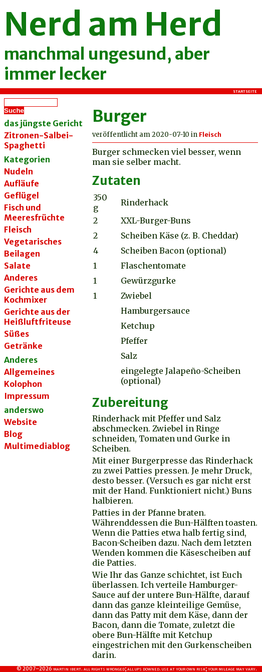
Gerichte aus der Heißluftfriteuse (37, 317)
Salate (17, 266)
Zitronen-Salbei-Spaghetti (38, 140)
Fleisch (18, 230)
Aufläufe (21, 183)
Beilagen (22, 254)
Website (20, 422)
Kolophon (23, 384)
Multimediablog (37, 446)
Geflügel (21, 195)
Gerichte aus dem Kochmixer (39, 295)
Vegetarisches (33, 242)
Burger (119, 116)
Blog (13, 434)
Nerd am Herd (113, 24)
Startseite (245, 91)
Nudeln (18, 171)
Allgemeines (29, 372)
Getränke (23, 346)
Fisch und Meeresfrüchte (34, 212)
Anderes (21, 278)
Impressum (27, 396)
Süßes (16, 334)
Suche (14, 110)
